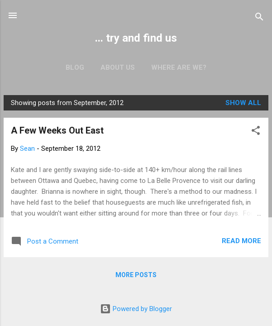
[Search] (259, 18)
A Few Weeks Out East (57, 130)
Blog (75, 67)
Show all (243, 103)
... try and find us (136, 38)
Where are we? (178, 67)
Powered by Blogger (136, 309)
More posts (136, 274)
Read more (241, 241)
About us (117, 67)
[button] (255, 132)
